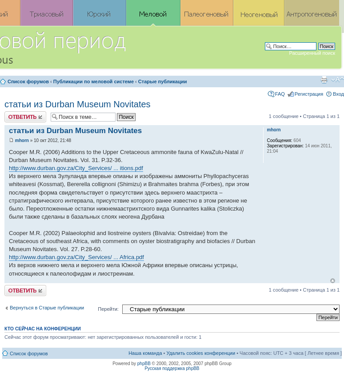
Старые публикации (162, 81)
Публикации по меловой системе (93, 81)
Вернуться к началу (332, 280)
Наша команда (145, 353)
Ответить (25, 116)
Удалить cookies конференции (201, 353)
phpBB (144, 363)
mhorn (22, 140)
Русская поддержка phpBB (171, 368)
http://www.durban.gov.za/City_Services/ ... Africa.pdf (76, 257)
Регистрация (309, 94)
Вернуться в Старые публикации (47, 307)
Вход (338, 94)
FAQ (280, 94)
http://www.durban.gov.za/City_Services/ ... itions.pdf (76, 168)
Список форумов (28, 81)
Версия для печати (324, 80)
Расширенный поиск (312, 53)
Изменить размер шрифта (337, 80)
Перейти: (108, 309)
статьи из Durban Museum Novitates (77, 104)
